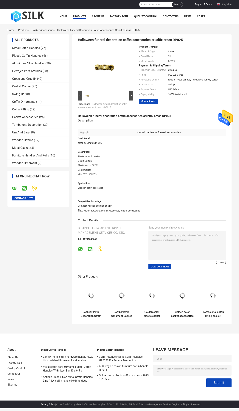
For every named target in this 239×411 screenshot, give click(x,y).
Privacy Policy (48, 404)
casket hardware (91, 210)
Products (79, 16)
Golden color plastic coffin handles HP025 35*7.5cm (124, 377)
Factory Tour (119, 16)
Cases (201, 16)
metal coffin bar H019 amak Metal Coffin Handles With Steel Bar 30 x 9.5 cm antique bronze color (67, 369)
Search (177, 4)
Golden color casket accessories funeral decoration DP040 (182, 314)
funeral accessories (130, 210)
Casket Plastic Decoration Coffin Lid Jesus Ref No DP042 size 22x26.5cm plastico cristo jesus (91, 314)
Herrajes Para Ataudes (27, 71)
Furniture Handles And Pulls (30, 155)
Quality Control (145, 16)
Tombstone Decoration (27, 125)
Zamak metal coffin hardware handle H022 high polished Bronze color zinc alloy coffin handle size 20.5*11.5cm (68, 359)
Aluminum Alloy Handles (28, 63)
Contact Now (148, 101)
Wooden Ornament (24, 163)
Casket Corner (21, 86)
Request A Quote (203, 4)
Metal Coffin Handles (26, 48)
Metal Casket (21, 148)
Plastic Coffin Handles (26, 55)
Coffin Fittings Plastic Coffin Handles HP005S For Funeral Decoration (121, 358)
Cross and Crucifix (24, 78)
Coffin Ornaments (23, 101)
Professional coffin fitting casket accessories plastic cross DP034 (212, 314)
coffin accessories (110, 210)
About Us (98, 16)
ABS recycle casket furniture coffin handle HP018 (123, 368)
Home (63, 16)
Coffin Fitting (20, 109)
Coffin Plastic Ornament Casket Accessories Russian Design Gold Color (121, 314)
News (187, 16)
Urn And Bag (20, 132)
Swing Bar (18, 94)
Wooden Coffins (22, 140)
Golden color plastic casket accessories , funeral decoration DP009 (152, 314)
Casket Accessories (43, 30)
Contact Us (171, 16)
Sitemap (12, 384)
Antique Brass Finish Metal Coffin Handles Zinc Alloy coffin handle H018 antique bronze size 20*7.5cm (68, 379)
